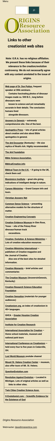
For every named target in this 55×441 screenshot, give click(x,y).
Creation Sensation (14, 296)
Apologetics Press (14, 130)
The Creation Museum (16, 277)
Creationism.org (13, 306)
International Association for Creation (23, 330)
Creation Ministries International (21, 248)
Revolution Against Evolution (19, 377)
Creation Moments (14, 268)
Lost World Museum (15, 356)
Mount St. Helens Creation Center (21, 362)
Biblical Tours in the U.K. (17, 170)
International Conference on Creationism (25, 343)
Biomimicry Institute (15, 179)
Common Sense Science (17, 204)
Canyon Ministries (14, 188)
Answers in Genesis (14, 120)
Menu (5, 1)
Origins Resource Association (18, 420)
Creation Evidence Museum (18, 222)
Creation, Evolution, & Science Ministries (25, 239)
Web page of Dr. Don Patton (18, 86)
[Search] (34, 10)
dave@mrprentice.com (26, 427)
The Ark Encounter (14, 143)
